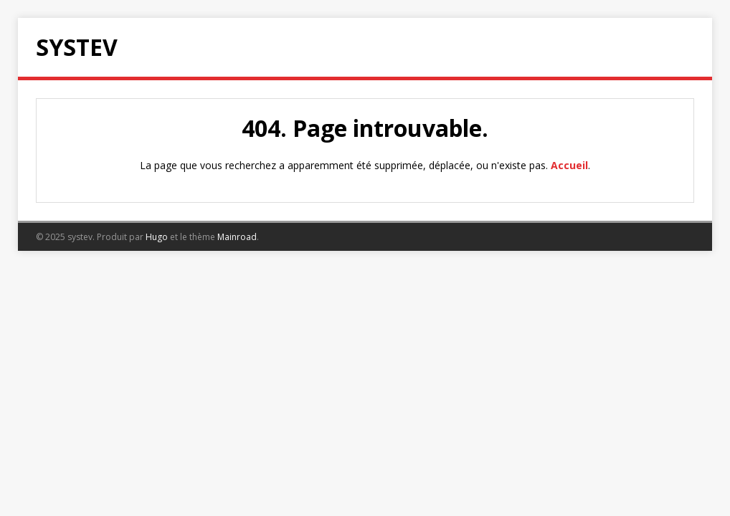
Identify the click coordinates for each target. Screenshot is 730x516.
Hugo (157, 237)
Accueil (569, 165)
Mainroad (237, 237)
